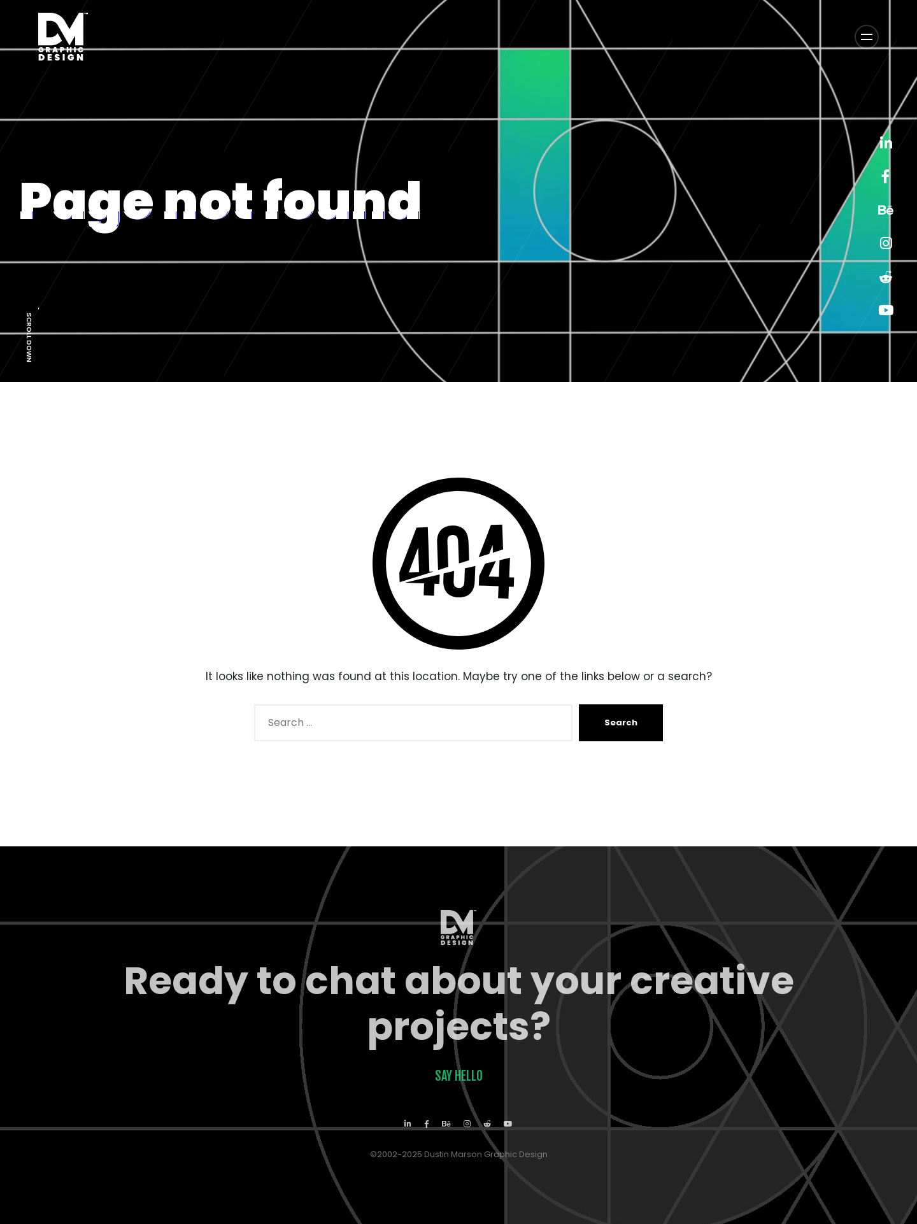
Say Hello (459, 1076)
